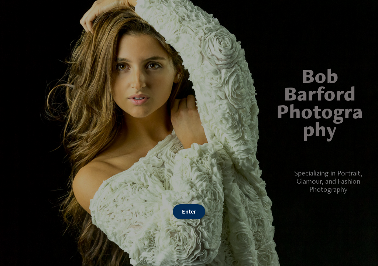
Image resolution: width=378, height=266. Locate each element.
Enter (189, 211)
